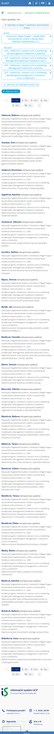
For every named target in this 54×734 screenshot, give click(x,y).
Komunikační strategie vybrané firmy (33, 632)
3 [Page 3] (35, 100)
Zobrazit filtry (10, 91)
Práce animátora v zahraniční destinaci (33, 462)
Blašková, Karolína (10, 581)
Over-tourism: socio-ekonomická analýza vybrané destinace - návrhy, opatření (26, 356)
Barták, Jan (6, 307)
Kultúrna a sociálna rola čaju (29, 382)
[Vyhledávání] (36, 3)
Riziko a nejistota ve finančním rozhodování (22, 573)
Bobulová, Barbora (10, 611)
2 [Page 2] (25, 100)
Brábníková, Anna (9, 638)
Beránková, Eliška (9, 523)
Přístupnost (38, 724)
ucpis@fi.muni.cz (13, 713)
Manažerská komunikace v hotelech (32, 544)
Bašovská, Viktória (10, 389)
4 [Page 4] (44, 100)
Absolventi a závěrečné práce (37, 13)
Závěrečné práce (14, 13)
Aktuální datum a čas (42, 713)
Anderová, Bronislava (11, 170)
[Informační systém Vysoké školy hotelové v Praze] (5, 3)
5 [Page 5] (16, 105)
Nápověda (11, 721)
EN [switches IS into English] (42, 3)
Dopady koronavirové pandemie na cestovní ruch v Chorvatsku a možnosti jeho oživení (24, 515)
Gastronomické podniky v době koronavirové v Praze (22, 488)
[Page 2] (39, 105)
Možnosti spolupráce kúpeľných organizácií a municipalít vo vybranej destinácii (22, 408)
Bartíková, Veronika (10, 337)
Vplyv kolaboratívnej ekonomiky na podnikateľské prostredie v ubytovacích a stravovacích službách (24, 602)
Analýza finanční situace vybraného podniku (24, 244)
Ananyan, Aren (8, 142)
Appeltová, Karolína (10, 194)
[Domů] (30, 3)
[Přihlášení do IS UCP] (49, 3)
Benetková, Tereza (10, 496)
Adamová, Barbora (10, 115)
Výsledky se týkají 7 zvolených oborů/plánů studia (27, 26)
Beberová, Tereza (9, 444)
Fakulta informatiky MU (27, 693)
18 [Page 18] (28, 105)
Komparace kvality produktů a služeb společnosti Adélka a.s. (25, 329)
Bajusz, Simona (8, 279)
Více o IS (37, 721)
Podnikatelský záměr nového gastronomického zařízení (21, 162)
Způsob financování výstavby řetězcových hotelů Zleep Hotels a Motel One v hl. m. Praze (26, 135)
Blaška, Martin (8, 550)
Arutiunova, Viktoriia (11, 222)
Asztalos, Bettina (9, 252)
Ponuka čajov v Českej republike (30, 188)
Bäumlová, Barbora (10, 416)
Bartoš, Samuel (8, 364)
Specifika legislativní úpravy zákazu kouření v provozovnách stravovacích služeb (24, 299)
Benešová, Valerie (10, 468)
